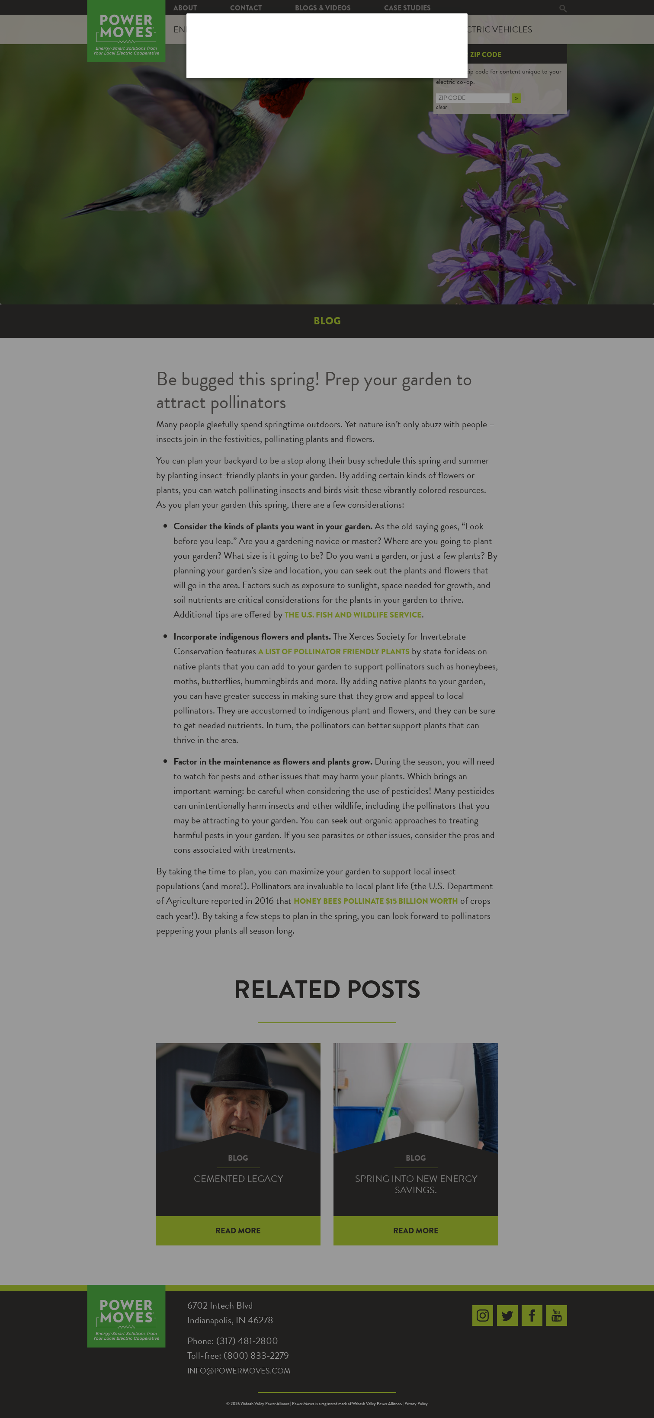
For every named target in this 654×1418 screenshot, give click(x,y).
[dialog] (327, 45)
